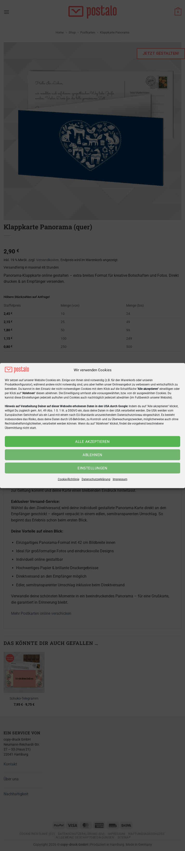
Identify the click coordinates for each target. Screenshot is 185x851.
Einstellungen (92, 468)
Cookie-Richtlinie (68, 479)
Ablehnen (92, 455)
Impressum (120, 479)
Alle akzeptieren (92, 441)
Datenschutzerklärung (96, 479)
